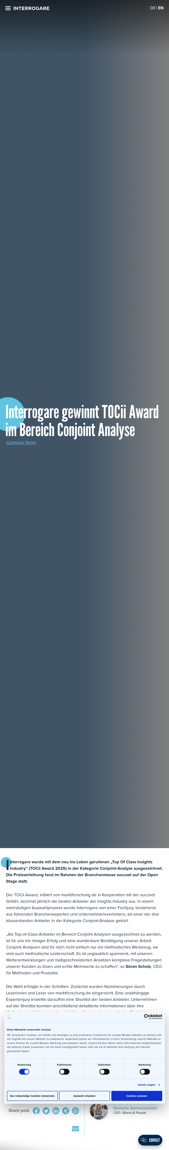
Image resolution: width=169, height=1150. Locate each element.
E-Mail (75, 1128)
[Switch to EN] (161, 8)
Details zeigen (146, 1084)
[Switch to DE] (153, 8)
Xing (65, 1111)
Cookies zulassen (136, 1095)
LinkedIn (55, 1111)
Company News (21, 442)
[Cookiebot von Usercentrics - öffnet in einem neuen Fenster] (146, 1016)
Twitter (46, 1111)
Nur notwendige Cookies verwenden (32, 1095)
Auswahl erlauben (84, 1095)
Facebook (36, 1111)
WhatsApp (75, 1111)
